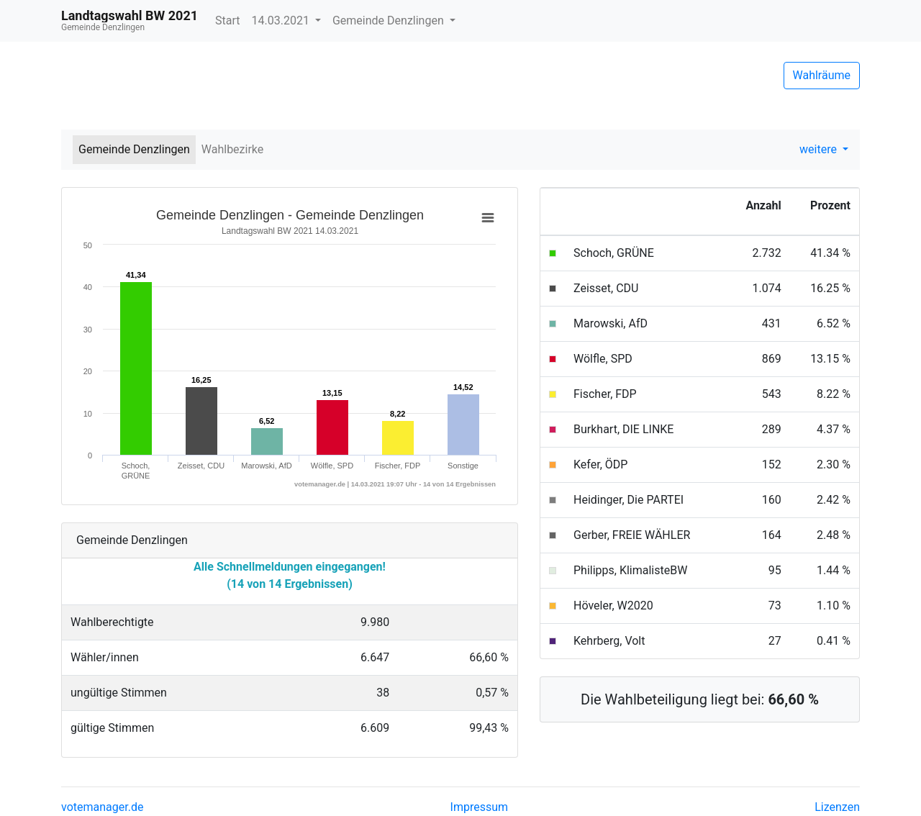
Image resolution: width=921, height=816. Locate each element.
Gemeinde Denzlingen (389, 20)
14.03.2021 (282, 20)
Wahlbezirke (232, 149)
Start (227, 20)
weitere (819, 149)
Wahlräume (822, 75)
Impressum (479, 807)
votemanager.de (102, 807)
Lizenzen (837, 807)
